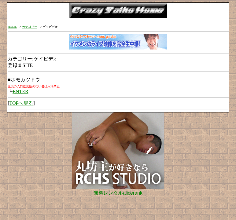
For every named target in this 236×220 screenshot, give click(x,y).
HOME (12, 26)
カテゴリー (29, 26)
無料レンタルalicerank (118, 193)
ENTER (20, 91)
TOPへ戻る (21, 103)
